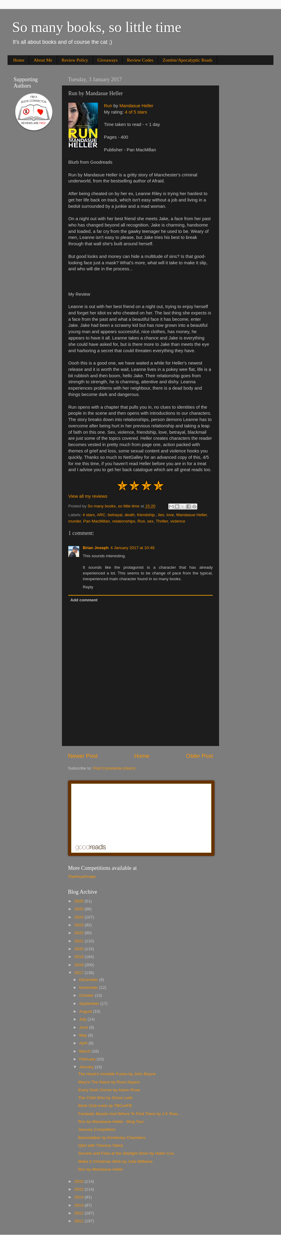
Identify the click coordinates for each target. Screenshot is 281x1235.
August (86, 1011)
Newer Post (83, 756)
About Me (43, 60)
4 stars (88, 515)
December (89, 979)
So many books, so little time (96, 27)
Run (108, 105)
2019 (79, 956)
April (84, 1043)
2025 (79, 909)
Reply (88, 587)
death (129, 515)
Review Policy (75, 60)
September (89, 1003)
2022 (79, 933)
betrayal (115, 515)
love (170, 515)
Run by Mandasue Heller (100, 1169)
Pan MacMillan (96, 521)
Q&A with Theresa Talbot (100, 1145)
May (83, 1035)
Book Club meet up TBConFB (105, 1105)
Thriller (162, 521)
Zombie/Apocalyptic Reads (187, 60)
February (88, 1059)
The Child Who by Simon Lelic (105, 1097)
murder (74, 521)
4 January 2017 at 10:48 (133, 547)
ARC (101, 515)
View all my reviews (87, 496)
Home (18, 60)
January (87, 1067)
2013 (79, 1205)
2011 (79, 1221)
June (84, 1027)
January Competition (97, 1129)
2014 (79, 1197)
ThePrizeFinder (82, 876)
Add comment (84, 600)
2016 (79, 1181)
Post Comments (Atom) (114, 768)
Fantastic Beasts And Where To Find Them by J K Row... (129, 1113)
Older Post (199, 756)
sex (150, 521)
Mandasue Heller (136, 105)
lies (161, 515)
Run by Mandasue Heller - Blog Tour (111, 1121)
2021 (79, 941)
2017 (79, 972)
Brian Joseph (96, 547)
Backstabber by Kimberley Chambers (112, 1137)
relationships (123, 521)
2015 (79, 1189)
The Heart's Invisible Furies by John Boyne (117, 1074)
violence (178, 521)
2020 (79, 949)
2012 (79, 1213)
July (83, 1019)
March (85, 1051)
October (87, 995)
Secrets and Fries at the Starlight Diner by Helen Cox (126, 1153)
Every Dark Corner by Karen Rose (109, 1090)
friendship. (146, 515)
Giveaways (108, 60)
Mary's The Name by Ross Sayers (109, 1082)
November (89, 987)
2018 (79, 965)
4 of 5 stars (136, 112)
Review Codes (140, 60)
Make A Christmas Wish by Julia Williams (115, 1161)
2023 (79, 925)
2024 (79, 917)
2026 (79, 901)
